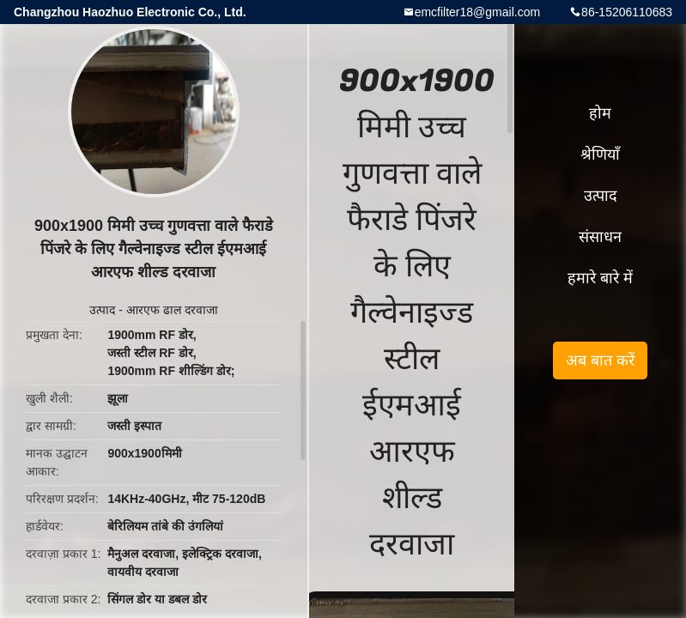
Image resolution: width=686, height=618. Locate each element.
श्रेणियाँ (600, 154)
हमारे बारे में (600, 278)
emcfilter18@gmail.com (477, 12)
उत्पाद (102, 310)
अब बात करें (600, 360)
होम (600, 113)
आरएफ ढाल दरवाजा (172, 310)
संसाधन (600, 236)
